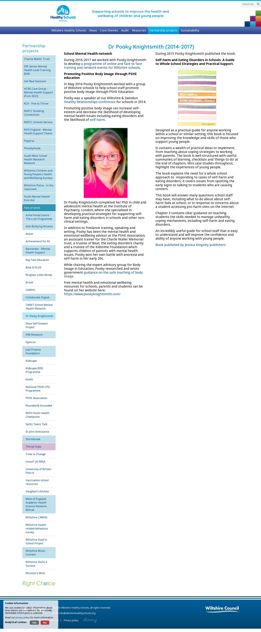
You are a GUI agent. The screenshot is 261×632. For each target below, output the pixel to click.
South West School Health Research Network (35, 159)
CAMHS (30, 290)
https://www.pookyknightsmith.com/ (92, 294)
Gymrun (31, 342)
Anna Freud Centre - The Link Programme (39, 217)
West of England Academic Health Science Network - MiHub (37, 504)
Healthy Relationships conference (90, 102)
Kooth (29, 379)
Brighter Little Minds (39, 275)
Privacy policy (71, 620)
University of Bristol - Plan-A (39, 471)
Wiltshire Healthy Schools (75, 607)
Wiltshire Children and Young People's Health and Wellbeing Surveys (38, 174)
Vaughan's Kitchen (37, 491)
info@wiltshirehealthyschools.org (77, 613)
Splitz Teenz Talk (36, 424)
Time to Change (35, 454)
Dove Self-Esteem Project (37, 325)
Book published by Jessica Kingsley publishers (190, 244)
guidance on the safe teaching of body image (103, 274)
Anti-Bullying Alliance (39, 226)
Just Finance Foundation (33, 351)
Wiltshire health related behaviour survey (37, 528)
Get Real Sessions (35, 81)
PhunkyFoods (32, 148)
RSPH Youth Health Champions (37, 415)
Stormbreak (33, 439)
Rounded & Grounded (39, 405)
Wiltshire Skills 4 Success (36, 563)
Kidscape (31, 361)
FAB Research (34, 334)
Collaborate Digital (37, 297)
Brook (29, 282)
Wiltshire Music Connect (35, 552)
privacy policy (22, 617)
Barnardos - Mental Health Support (38, 250)
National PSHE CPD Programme (38, 388)
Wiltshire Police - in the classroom (38, 187)
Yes (34, 622)
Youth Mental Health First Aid (37, 198)
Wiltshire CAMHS (36, 517)
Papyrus (29, 141)
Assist (29, 234)
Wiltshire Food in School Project (36, 541)
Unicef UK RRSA (35, 461)
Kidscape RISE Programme (34, 370)
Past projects (32, 208)
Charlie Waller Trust (37, 59)
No (45, 622)
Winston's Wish (35, 573)
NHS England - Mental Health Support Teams (38, 131)
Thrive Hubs (33, 446)
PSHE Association (36, 398)
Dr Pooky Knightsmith (39, 316)
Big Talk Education (37, 260)
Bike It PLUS (33, 267)
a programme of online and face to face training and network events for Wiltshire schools (103, 65)
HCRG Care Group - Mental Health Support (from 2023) (38, 92)
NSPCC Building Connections (34, 112)
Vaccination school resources (37, 482)
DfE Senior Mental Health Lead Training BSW (37, 70)
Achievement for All (38, 241)
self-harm (97, 119)
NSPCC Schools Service (38, 122)
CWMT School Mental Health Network (39, 306)
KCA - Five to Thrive (36, 103)
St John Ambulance (37, 431)
